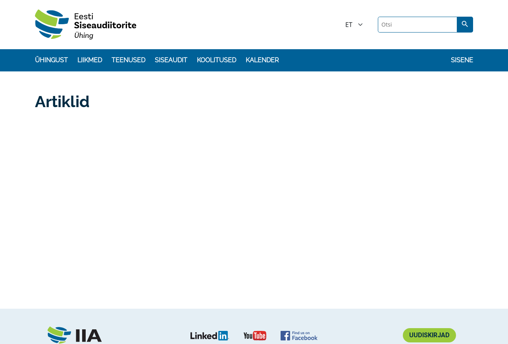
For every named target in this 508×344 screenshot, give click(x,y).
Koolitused (216, 60)
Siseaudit (171, 60)
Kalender (262, 60)
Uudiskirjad (429, 335)
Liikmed (89, 60)
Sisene (462, 60)
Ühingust (51, 60)
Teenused (128, 60)
